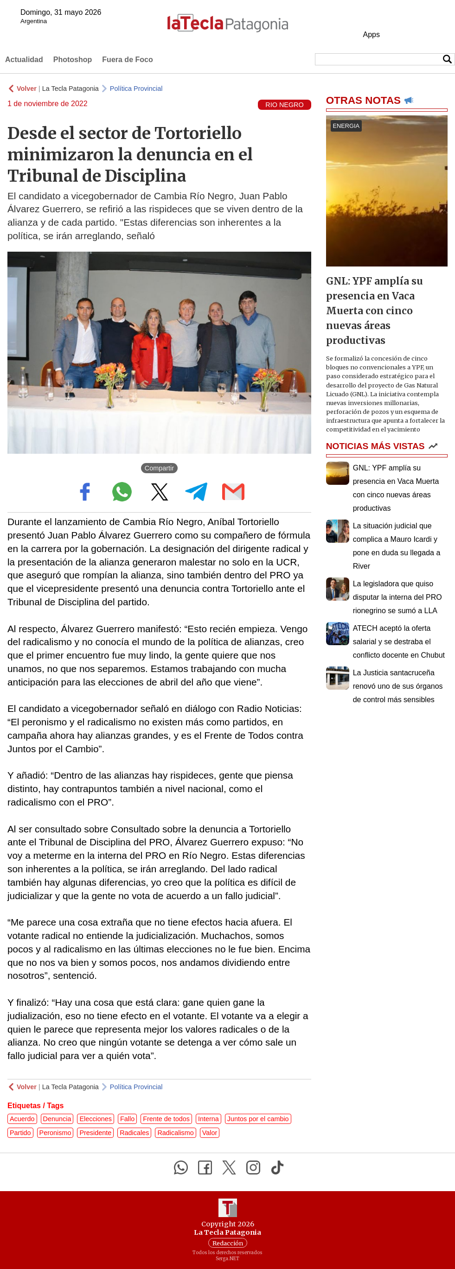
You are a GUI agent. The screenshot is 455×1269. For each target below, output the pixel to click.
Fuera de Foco (127, 59)
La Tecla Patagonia (70, 88)
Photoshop (72, 59)
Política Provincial (136, 88)
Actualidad (24, 59)
